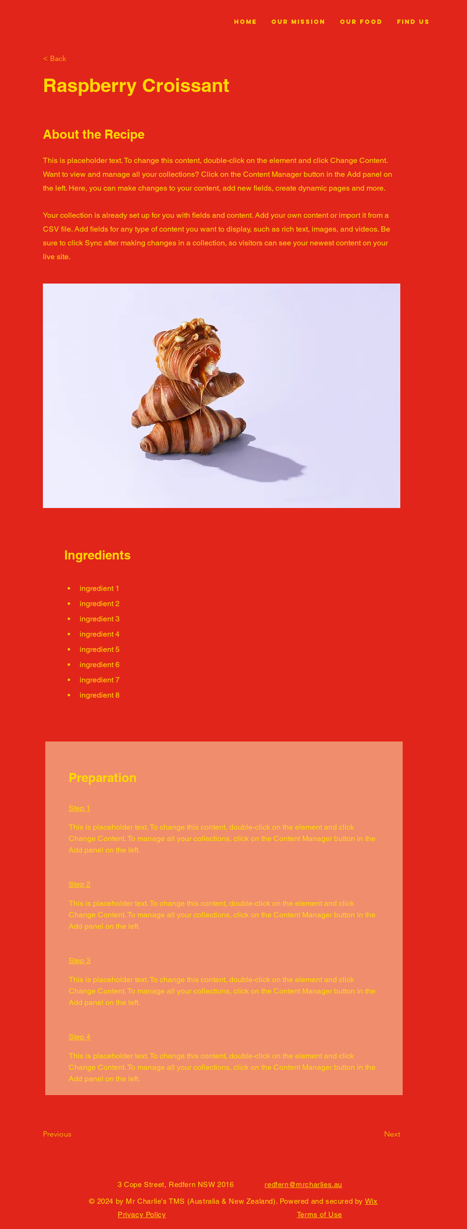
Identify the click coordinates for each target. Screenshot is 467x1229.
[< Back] (74, 58)
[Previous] (74, 1134)
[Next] (376, 1134)
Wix (371, 1201)
